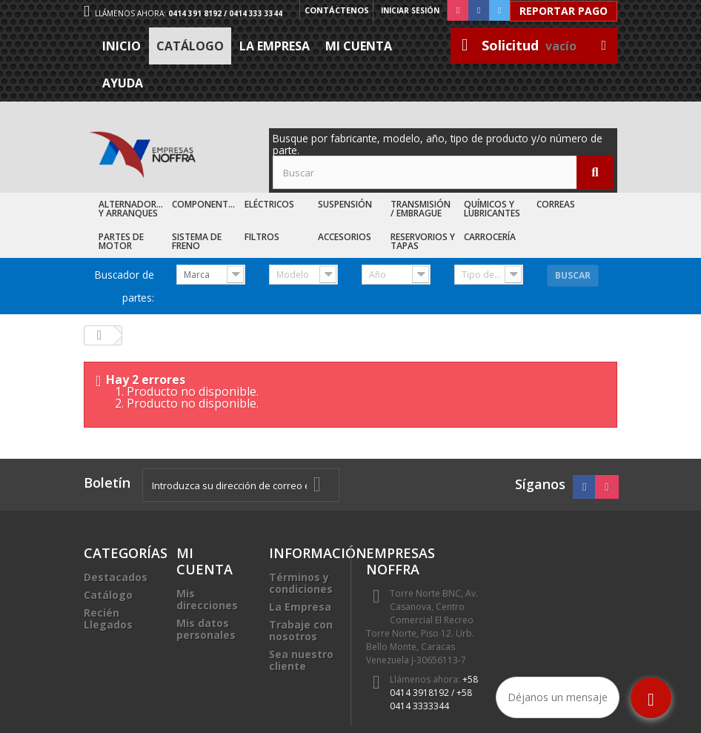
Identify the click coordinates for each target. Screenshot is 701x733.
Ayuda (122, 83)
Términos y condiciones (301, 583)
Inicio (121, 46)
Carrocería (490, 236)
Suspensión (345, 204)
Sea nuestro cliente (301, 660)
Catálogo (190, 46)
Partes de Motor (121, 241)
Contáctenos (335, 10)
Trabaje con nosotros (301, 630)
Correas (555, 204)
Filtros (262, 236)
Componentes (205, 204)
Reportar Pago (563, 11)
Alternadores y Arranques (132, 208)
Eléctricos (269, 204)
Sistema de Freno (197, 241)
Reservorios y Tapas (423, 241)
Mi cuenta (358, 46)
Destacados (115, 577)
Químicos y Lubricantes (492, 208)
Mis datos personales (206, 629)
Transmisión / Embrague (421, 208)
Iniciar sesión (410, 10)
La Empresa (274, 46)
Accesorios (344, 236)
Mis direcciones (207, 599)
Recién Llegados (108, 618)
